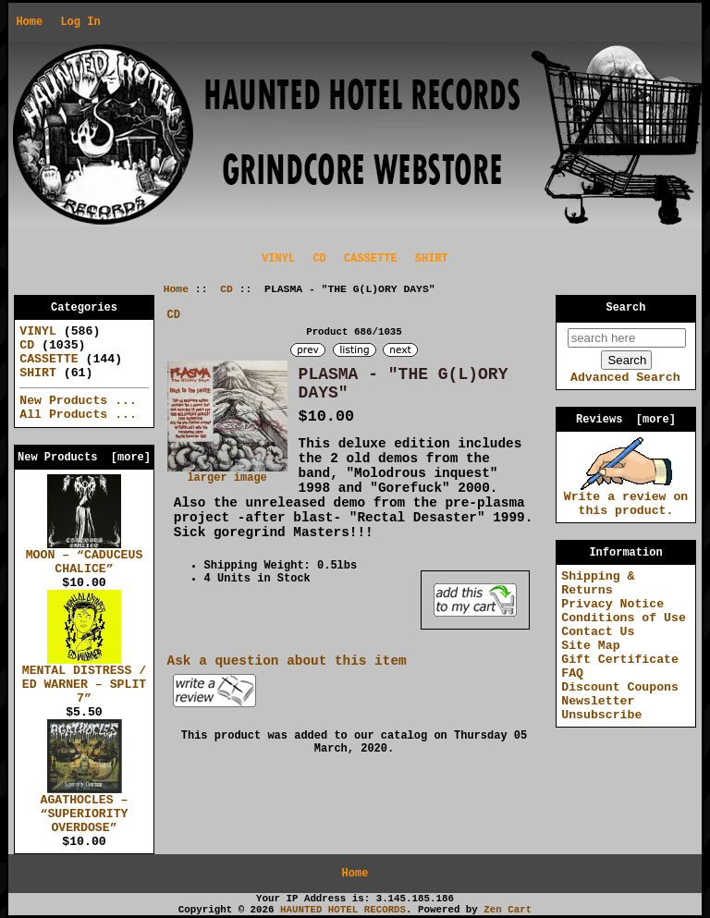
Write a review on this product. (626, 499)
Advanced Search (625, 378)
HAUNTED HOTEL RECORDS (343, 909)
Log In (80, 22)
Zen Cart (508, 909)
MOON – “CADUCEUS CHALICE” (84, 557)
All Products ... (78, 415)
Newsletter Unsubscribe (601, 708)
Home (29, 22)
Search (626, 307)
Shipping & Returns (597, 583)
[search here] (627, 338)
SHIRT (431, 258)
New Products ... (78, 401)
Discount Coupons (620, 687)
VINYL (278, 258)
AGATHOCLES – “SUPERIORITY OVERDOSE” (85, 809)
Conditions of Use (623, 618)
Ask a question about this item (287, 661)
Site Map (590, 646)
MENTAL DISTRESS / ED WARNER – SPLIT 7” (84, 679)
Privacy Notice (612, 604)
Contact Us (597, 632)
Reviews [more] (626, 419)
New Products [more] (84, 457)
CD (226, 289)
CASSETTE (371, 258)
